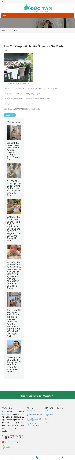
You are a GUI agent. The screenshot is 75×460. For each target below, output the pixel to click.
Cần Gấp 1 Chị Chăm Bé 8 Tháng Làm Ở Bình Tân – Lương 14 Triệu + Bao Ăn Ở (14, 364)
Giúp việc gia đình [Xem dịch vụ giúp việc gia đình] (33, 411)
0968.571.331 (7, 414)
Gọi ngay (10, 115)
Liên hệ (47, 422)
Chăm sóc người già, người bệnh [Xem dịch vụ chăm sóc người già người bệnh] (34, 419)
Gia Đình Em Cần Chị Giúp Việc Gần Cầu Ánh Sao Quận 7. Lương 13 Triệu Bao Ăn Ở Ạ (13, 151)
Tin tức (47, 419)
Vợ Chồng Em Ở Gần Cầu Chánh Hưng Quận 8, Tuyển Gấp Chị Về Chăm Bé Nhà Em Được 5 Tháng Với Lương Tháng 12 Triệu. (14, 228)
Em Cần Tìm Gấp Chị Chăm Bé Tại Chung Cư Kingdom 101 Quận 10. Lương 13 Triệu (14, 188)
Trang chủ (4, 30)
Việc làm (14, 30)
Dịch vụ (47, 411)
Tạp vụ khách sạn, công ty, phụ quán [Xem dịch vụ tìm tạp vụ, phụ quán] (33, 424)
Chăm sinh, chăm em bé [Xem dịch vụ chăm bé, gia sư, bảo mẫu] (34, 415)
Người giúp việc (49, 415)
